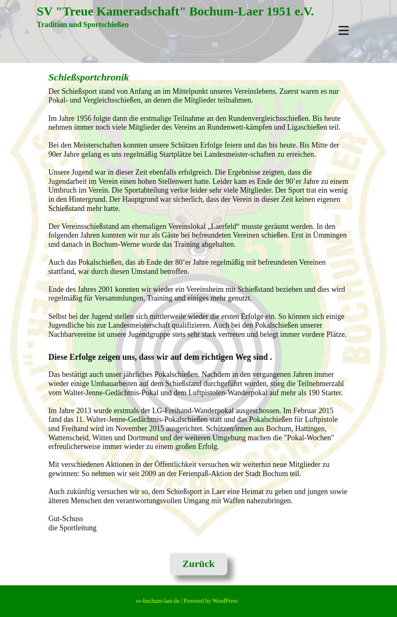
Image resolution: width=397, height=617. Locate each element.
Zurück (198, 563)
